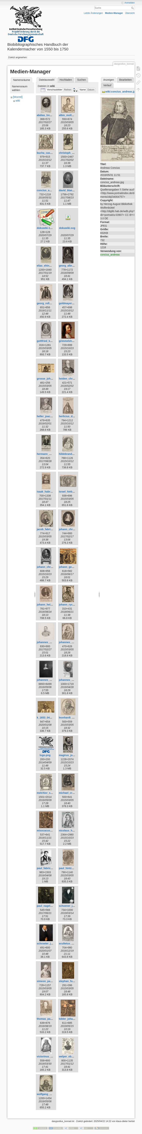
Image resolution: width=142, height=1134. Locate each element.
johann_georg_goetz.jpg (74, 566)
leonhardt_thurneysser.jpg (75, 717)
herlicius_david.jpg (70, 416)
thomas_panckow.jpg (50, 1018)
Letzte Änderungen (93, 13)
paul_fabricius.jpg (48, 868)
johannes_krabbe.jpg (72, 642)
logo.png (45, 755)
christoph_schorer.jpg (72, 152)
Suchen (81, 79)
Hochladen (66, 79)
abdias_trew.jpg (46, 115)
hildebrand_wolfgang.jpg (74, 453)
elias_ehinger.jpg (47, 265)
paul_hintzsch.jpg (70, 868)
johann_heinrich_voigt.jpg (53, 604)
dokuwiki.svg (67, 228)
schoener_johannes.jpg (73, 905)
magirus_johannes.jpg (72, 755)
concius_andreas (110, 254)
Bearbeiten (125, 79)
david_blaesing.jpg (70, 190)
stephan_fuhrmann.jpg (73, 981)
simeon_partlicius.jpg (50, 981)
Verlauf (107, 85)
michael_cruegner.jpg (72, 792)
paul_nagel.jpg (46, 905)
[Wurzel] (17, 96)
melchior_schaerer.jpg (50, 792)
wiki (18, 100)
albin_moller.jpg (69, 115)
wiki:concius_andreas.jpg (121, 91)
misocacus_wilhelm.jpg (51, 830)
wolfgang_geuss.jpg (49, 1094)
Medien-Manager (114, 13)
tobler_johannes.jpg (71, 1018)
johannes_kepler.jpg (49, 642)
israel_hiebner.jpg (70, 491)
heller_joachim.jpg (48, 416)
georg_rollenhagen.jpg (51, 303)
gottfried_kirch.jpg (48, 340)
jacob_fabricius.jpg (48, 529)
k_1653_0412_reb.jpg (50, 717)
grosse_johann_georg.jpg (52, 378)
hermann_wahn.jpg (48, 453)
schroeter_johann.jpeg (50, 943)
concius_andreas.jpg (49, 190)
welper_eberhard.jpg (71, 1056)
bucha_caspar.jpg (47, 152)
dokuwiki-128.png (47, 228)
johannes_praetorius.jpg (74, 679)
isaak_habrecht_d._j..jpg (52, 491)
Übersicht (130, 13)
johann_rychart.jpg (70, 604)
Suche (133, 8)
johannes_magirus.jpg (50, 679)
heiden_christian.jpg (71, 378)
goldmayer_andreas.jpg (73, 303)
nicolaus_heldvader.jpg (73, 830)
